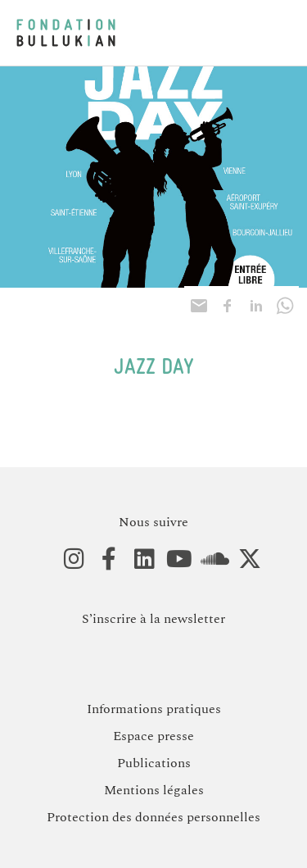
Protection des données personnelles (153, 817)
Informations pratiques (154, 709)
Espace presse (153, 736)
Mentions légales (154, 790)
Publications (154, 763)
